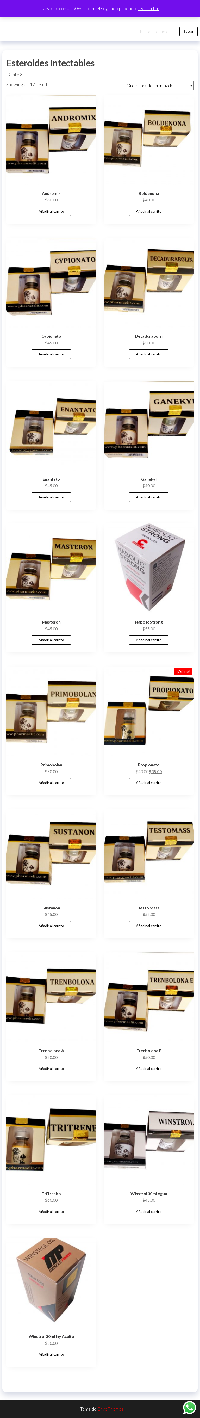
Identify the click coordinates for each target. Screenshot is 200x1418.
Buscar (188, 31)
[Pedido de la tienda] (159, 85)
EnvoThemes (110, 1409)
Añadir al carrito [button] (51, 211)
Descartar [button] (148, 8)
